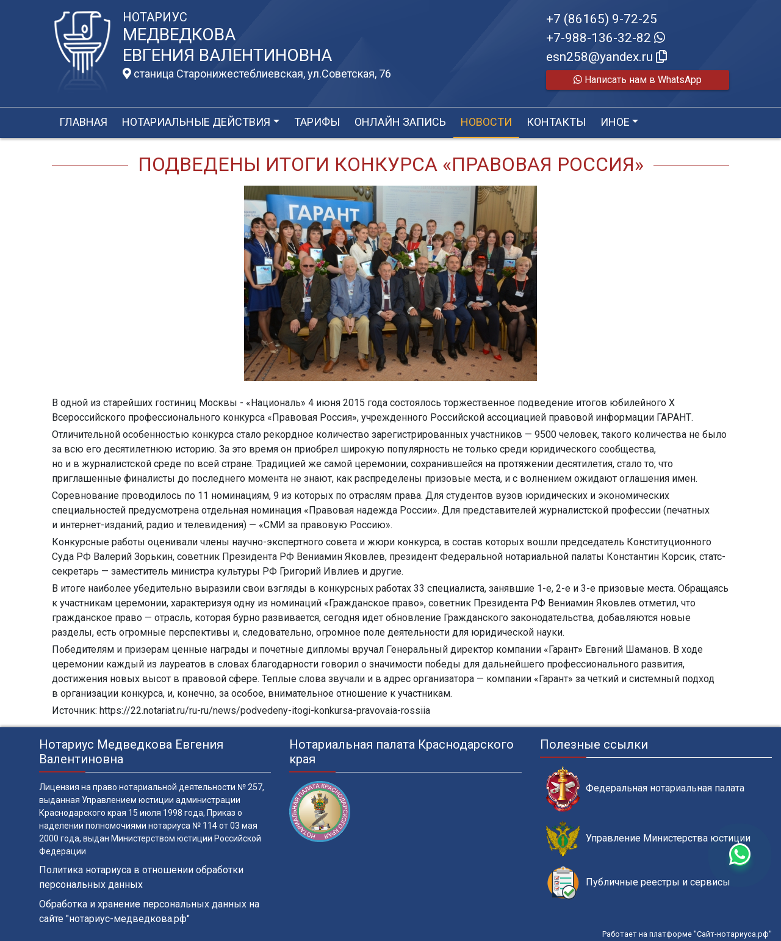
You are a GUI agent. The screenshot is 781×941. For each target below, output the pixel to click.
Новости (486, 121)
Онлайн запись (400, 121)
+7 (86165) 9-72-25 (601, 19)
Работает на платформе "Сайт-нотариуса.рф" (687, 934)
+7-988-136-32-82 (605, 38)
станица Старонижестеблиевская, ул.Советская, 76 (257, 74)
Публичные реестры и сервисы (638, 882)
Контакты (556, 121)
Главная (83, 121)
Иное (615, 121)
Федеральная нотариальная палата (645, 788)
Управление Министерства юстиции (648, 839)
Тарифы (317, 121)
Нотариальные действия (196, 121)
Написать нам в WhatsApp (638, 79)
